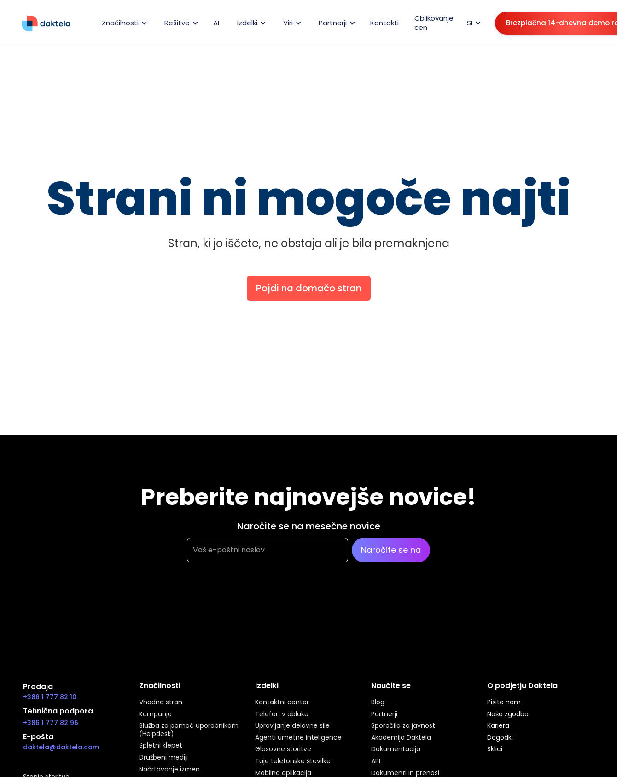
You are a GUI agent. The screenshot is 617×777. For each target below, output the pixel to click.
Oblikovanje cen (434, 22)
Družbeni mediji (163, 758)
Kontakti (384, 23)
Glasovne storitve (283, 749)
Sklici (494, 749)
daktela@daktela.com (61, 747)
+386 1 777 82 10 (49, 697)
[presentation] (257, 608)
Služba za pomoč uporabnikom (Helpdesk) (189, 730)
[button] (123, 23)
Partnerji (384, 714)
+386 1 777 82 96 (50, 722)
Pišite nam (504, 702)
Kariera (498, 726)
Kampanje (155, 714)
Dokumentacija (395, 749)
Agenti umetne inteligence (298, 738)
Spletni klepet (160, 746)
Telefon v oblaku (281, 714)
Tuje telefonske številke (293, 761)
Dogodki (500, 738)
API (375, 761)
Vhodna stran (160, 702)
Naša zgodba (508, 714)
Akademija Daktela (401, 738)
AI (216, 23)
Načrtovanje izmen (169, 769)
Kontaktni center (282, 702)
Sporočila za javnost (403, 726)
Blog (377, 702)
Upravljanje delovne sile (292, 726)
